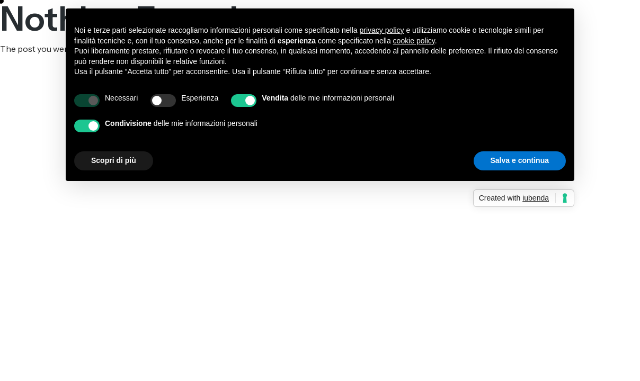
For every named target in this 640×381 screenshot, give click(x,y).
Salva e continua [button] (520, 160)
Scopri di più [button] (113, 160)
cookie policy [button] (414, 41)
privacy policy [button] (382, 30)
